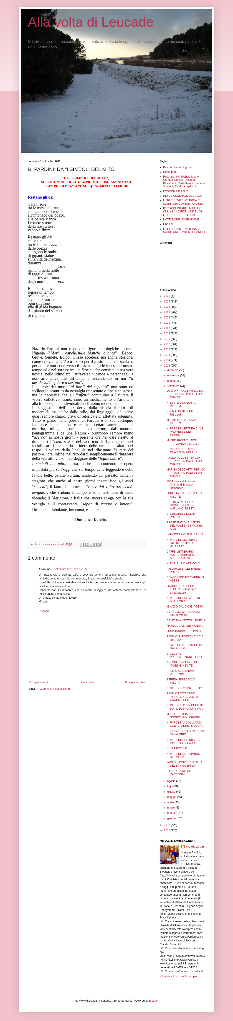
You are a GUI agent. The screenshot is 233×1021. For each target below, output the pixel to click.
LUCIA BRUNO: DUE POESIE (185, 631)
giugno (171, 791)
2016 (167, 349)
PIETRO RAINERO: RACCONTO (179, 772)
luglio (170, 786)
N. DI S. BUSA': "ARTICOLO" (184, 688)
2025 (167, 301)
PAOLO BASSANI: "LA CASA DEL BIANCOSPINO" (184, 764)
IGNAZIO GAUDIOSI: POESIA (185, 606)
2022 (167, 317)
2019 (167, 333)
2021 (167, 322)
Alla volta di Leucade (91, 22)
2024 (167, 306)
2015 (167, 355)
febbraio (172, 812)
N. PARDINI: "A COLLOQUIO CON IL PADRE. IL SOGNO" (186, 724)
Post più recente (39, 682)
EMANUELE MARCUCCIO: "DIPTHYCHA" (183, 613)
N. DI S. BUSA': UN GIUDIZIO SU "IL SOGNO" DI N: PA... (185, 707)
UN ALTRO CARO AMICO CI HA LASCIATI (184, 647)
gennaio (172, 818)
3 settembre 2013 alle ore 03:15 (71, 569)
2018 (167, 339)
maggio (172, 797)
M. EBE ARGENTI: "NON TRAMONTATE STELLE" (183, 442)
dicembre (173, 370)
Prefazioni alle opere (175, 191)
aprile (171, 802)
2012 (167, 825)
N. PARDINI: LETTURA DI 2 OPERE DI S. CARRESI (183, 741)
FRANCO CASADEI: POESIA (185, 625)
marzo (171, 807)
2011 (167, 830)
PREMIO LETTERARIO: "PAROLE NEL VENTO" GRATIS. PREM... (183, 697)
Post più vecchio (135, 682)
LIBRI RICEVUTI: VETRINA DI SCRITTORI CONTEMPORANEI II (184, 230)
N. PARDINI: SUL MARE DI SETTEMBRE (183, 599)
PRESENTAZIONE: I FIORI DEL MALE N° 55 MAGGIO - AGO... (186, 526)
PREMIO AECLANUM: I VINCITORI (181, 672)
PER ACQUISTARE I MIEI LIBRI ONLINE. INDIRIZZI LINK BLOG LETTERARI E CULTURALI (182, 212)
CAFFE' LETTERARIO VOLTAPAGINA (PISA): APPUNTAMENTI (182, 555)
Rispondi (44, 611)
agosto (171, 781)
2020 (167, 328)
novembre (173, 375)
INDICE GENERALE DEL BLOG (182, 195)
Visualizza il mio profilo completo (179, 976)
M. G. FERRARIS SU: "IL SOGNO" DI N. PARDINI (183, 715)
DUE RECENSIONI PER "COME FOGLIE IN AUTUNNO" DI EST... (181, 505)
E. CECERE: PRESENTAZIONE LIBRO (184, 655)
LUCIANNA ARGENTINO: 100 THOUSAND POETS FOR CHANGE (185, 394)
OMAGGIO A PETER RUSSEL (185, 534)
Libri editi (168, 224)
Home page (87, 682)
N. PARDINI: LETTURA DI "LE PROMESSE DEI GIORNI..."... (185, 432)
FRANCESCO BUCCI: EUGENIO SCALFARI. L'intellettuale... (182, 589)
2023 (167, 312)
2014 (167, 360)
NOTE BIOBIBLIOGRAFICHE (181, 219)
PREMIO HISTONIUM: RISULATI (180, 413)
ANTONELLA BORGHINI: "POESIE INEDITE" (182, 664)
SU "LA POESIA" (177, 748)
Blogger (153, 1000)
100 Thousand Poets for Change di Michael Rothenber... (181, 485)
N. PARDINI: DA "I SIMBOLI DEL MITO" (183, 755)
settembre (173, 386)
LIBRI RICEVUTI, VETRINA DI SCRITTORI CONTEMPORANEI (183, 202)
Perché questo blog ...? (177, 167)
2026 (167, 296)
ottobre (172, 381)
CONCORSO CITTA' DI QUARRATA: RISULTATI (183, 450)
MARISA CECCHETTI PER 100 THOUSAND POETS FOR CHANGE (186, 473)
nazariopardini (195, 846)
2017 (167, 344)
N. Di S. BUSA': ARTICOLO (183, 563)
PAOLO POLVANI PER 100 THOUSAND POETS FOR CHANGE (184, 461)
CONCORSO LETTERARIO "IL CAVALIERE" (186, 733)
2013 (167, 365)
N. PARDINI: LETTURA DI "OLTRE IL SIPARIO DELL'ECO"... (182, 543)
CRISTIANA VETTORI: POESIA (186, 620)
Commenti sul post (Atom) (55, 688)
